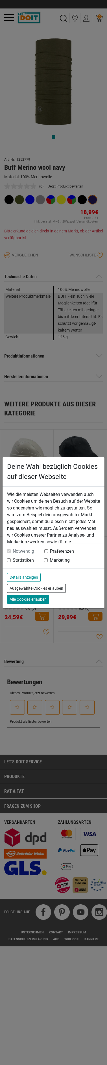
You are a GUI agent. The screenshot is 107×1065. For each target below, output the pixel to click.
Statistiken (23, 560)
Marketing (60, 560)
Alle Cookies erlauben (28, 599)
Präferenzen (62, 551)
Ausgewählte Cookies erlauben (36, 588)
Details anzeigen (24, 577)
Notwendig (23, 551)
